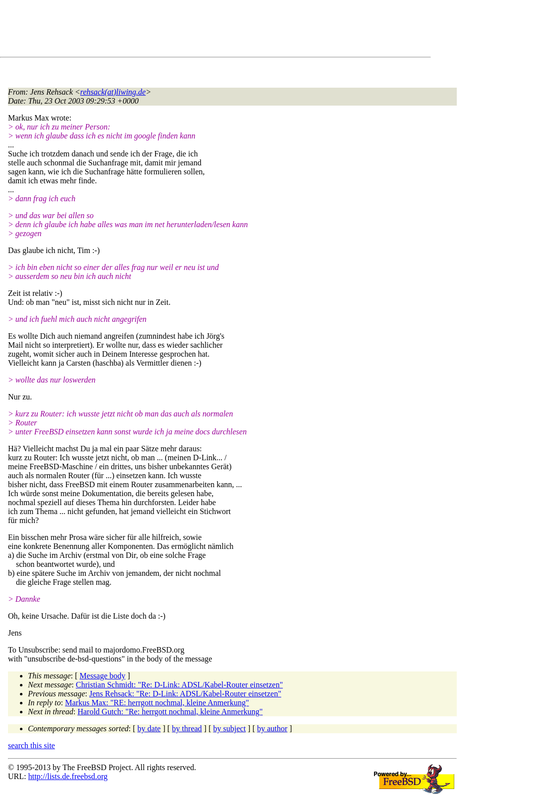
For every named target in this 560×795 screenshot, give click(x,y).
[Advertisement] (189, 30)
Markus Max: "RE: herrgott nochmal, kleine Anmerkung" (157, 702)
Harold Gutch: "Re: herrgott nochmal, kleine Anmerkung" (169, 711)
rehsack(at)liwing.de (113, 92)
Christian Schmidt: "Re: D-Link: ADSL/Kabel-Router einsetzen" (179, 684)
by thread (187, 728)
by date (149, 728)
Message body (103, 675)
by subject (229, 728)
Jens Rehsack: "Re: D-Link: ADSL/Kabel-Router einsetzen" (185, 693)
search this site (31, 745)
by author (272, 728)
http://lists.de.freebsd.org (67, 776)
